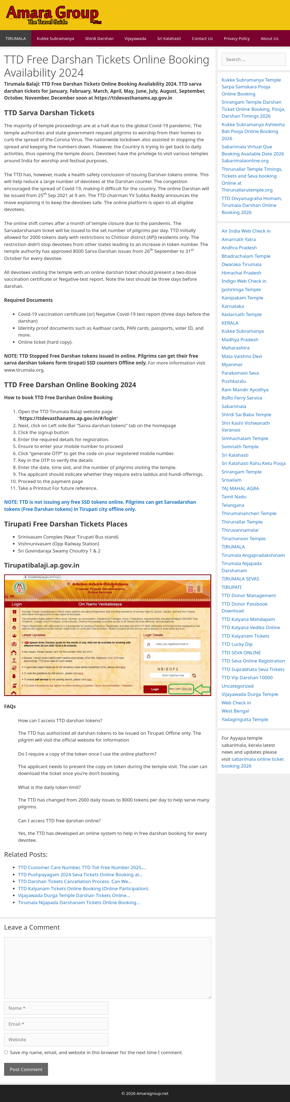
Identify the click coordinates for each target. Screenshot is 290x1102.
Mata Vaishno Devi (242, 356)
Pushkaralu (234, 381)
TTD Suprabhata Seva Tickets (253, 669)
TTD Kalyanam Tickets (245, 636)
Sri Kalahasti (169, 38)
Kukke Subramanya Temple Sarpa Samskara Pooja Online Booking (251, 87)
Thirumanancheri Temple (249, 513)
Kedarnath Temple (242, 314)
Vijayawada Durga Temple (250, 694)
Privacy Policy (237, 38)
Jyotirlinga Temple (241, 289)
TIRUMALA (15, 38)
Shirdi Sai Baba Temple (246, 414)
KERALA (230, 323)
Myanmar (232, 364)
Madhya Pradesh (240, 339)
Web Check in (236, 702)
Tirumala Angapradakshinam (253, 555)
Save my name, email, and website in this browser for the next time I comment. (96, 1052)
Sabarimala (234, 406)
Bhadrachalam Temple (246, 256)
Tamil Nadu (234, 496)
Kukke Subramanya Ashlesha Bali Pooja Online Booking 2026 (253, 131)
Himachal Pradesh (241, 273)
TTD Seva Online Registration (253, 661)
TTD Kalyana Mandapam (248, 619)
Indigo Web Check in (244, 281)
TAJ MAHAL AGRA (240, 488)
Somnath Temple (240, 446)
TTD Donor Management (249, 595)
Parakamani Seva (240, 373)
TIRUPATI (232, 587)
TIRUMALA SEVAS (240, 578)
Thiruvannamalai (240, 530)
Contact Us (202, 38)
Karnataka (233, 306)
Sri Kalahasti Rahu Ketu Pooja (254, 463)
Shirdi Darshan (99, 38)
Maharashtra (236, 348)
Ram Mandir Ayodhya (245, 389)
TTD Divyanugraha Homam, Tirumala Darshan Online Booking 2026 (252, 205)
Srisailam (232, 480)
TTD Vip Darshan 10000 (247, 677)
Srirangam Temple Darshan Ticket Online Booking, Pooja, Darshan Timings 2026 (254, 109)
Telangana (233, 505)
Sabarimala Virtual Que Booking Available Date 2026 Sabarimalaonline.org (253, 153)
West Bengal (235, 711)
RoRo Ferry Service (242, 398)
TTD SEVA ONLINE (241, 652)
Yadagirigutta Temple (245, 719)
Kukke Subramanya (55, 38)
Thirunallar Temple (242, 522)
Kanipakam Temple (242, 297)
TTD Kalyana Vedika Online (251, 627)
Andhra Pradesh (239, 247)
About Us (270, 38)
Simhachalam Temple (245, 438)
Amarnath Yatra (239, 239)
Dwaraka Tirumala (241, 264)
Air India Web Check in (246, 231)
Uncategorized (238, 686)
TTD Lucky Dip (237, 644)
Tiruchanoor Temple (244, 538)
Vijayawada (135, 38)
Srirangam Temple (242, 471)
